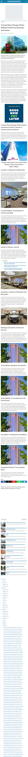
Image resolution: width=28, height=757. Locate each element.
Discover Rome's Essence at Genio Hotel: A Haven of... (13, 693)
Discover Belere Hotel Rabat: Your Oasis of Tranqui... (12, 697)
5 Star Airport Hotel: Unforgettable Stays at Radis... (12, 632)
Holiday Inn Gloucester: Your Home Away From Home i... (13, 682)
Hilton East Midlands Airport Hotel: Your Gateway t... (12, 690)
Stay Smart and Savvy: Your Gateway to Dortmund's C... (13, 679)
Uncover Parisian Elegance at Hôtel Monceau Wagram (13, 709)
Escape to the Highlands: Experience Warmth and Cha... (13, 657)
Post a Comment (10, 33)
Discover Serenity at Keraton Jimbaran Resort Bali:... (12, 661)
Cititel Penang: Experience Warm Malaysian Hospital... (13, 650)
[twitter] (8, 482)
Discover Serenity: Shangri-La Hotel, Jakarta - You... (12, 638)
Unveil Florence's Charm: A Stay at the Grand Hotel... (12, 756)
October (5, 593)
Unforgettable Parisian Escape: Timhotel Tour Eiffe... (12, 743)
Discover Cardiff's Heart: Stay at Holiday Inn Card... (12, 711)
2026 (4, 579)
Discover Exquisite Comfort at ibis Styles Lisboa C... (12, 749)
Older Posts (24, 519)
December (5, 589)
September (5, 595)
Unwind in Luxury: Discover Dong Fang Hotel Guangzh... (13, 754)
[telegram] (24, 482)
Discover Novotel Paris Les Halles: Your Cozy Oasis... (12, 636)
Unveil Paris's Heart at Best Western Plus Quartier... (12, 691)
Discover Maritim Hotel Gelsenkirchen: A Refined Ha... (13, 627)
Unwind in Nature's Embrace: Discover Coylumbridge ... (13, 672)
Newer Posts (4, 519)
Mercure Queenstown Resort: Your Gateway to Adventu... (13, 738)
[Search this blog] (26, 1)
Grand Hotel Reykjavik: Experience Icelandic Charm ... (12, 727)
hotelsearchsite (14, 1)
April (4, 580)
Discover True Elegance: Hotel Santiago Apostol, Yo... (12, 720)
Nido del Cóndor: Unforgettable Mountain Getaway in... (13, 654)
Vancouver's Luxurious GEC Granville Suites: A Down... (13, 729)
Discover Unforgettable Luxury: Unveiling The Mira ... (12, 643)
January (5, 586)
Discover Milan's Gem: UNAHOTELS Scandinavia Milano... (13, 688)
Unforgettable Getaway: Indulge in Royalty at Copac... (13, 695)
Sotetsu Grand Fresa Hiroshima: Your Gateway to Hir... (13, 670)
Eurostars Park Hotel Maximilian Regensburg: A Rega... (13, 634)
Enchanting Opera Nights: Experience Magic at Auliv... (13, 702)
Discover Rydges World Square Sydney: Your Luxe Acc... (13, 718)
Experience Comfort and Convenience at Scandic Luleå (13, 663)
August (4, 618)
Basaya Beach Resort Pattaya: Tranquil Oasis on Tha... (13, 666)
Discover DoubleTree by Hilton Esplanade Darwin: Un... (13, 725)
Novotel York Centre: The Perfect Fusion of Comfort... (13, 629)
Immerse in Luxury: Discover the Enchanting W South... (13, 752)
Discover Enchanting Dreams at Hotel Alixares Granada (13, 706)
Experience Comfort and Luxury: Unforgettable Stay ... (13, 641)
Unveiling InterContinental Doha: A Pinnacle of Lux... (12, 716)
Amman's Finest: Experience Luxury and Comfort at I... (13, 713)
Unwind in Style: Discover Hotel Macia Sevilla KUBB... (12, 675)
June (4, 600)
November (5, 591)
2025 (4, 588)
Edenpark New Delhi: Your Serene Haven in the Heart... (13, 734)
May (4, 602)
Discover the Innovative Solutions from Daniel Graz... (12, 668)
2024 (4, 609)
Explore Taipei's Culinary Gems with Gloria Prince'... (12, 733)
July (4, 598)
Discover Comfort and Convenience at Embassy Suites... (13, 731)
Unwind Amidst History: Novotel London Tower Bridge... (13, 652)
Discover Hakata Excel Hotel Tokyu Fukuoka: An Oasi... (13, 700)
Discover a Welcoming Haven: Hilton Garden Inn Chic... (13, 747)
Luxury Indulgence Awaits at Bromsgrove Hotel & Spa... (13, 722)
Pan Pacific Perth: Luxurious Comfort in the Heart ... (12, 684)
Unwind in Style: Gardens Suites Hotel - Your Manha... (13, 736)
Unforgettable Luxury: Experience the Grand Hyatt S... (13, 724)
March (4, 582)
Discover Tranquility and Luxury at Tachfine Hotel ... (12, 715)
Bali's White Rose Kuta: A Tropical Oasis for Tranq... (12, 647)
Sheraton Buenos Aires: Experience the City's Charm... (13, 659)
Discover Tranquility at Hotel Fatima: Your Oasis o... (12, 645)
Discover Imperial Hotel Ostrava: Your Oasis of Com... (13, 704)
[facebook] (3, 482)
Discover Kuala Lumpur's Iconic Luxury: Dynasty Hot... (13, 648)
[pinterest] (14, 482)
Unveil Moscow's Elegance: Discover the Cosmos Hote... (13, 745)
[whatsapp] (19, 482)
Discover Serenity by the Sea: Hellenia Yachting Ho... (12, 681)
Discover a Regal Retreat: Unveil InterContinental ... (12, 677)
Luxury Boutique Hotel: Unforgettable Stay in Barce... (12, 686)
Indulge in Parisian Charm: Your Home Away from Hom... (13, 656)
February (5, 584)
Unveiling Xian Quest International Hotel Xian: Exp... (12, 740)
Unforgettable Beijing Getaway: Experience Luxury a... (13, 750)
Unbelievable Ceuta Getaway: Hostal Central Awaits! (15, 522)
